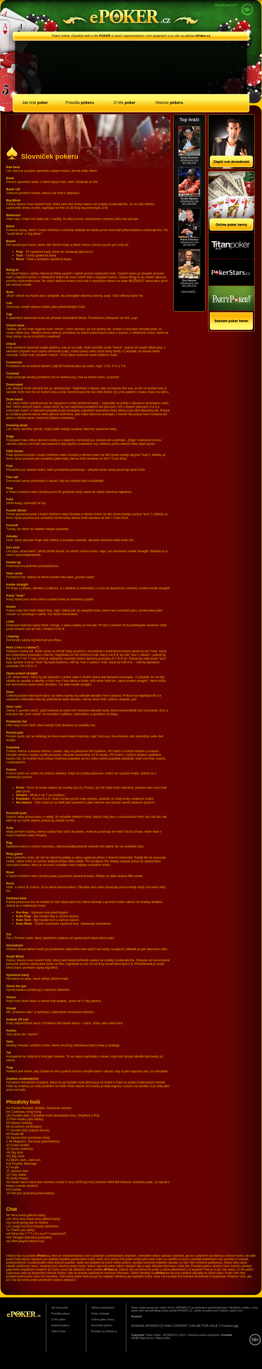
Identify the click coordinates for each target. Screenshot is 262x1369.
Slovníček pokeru (101, 1325)
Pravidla (80, 102)
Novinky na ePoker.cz (104, 1331)
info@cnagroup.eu (142, 1337)
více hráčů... (189, 291)
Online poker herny (102, 1319)
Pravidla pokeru (60, 1313)
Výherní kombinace (102, 1307)
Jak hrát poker (59, 1307)
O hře (124, 102)
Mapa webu (163, 1337)
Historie (169, 102)
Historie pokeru (60, 1325)
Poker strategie (100, 1313)
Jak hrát (35, 102)
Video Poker (58, 1331)
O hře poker (58, 1319)
